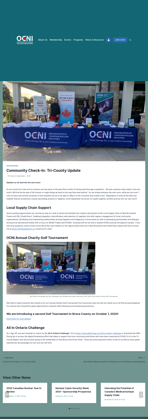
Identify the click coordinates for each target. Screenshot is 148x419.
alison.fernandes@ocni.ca (23, 229)
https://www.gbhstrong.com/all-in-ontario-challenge (98, 333)
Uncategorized (12, 166)
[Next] (141, 395)
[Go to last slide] (7, 395)
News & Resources (94, 40)
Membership (56, 40)
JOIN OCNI (120, 40)
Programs (78, 40)
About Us (42, 40)
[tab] (69, 408)
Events (67, 40)
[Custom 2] (108, 40)
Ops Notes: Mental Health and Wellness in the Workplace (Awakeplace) (110, 359)
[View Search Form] (130, 40)
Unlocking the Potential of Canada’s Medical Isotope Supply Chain (119, 392)
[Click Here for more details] (18, 319)
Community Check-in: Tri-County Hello (37, 359)
